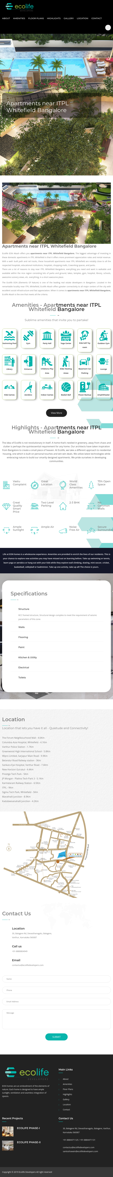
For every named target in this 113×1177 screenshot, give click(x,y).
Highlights (54, 18)
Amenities (19, 18)
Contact (96, 18)
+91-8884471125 (71, 1140)
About (6, 18)
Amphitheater (103, 395)
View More (56, 412)
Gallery (69, 18)
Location (82, 18)
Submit (56, 1036)
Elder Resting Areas (66, 371)
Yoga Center (66, 343)
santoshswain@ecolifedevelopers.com (80, 1151)
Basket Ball (66, 395)
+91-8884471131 (87, 1140)
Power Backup (84, 395)
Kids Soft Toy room (84, 345)
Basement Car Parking (85, 371)
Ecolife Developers (27, 1172)
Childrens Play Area (47, 371)
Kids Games (9, 395)
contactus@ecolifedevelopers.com (27, 965)
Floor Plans (36, 18)
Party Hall (47, 343)
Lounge (103, 369)
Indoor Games (47, 395)
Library (9, 369)
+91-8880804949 (19, 951)
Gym (28, 343)
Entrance (28, 369)
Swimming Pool (9, 343)
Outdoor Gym (103, 343)
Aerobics (28, 395)
